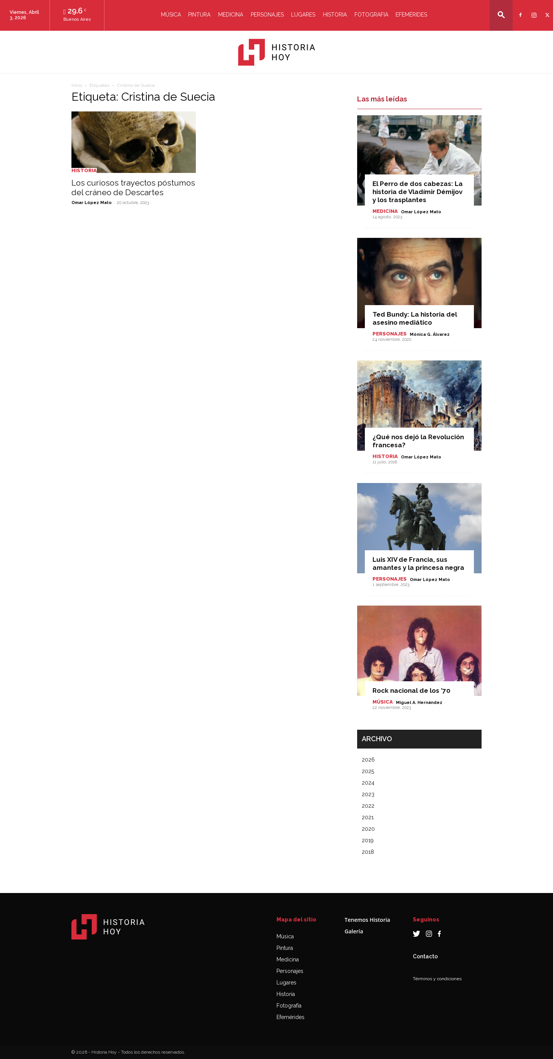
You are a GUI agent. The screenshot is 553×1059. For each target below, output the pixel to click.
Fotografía (288, 1006)
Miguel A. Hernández (419, 702)
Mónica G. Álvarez (430, 334)
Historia (335, 15)
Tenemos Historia (367, 919)
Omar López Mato (91, 202)
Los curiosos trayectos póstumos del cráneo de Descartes (133, 187)
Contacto (425, 956)
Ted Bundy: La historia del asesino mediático (415, 318)
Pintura (199, 15)
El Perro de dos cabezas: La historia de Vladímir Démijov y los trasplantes (418, 192)
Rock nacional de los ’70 (411, 690)
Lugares (303, 15)
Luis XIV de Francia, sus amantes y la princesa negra (418, 563)
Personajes (267, 15)
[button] (501, 15)
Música (171, 15)
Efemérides (411, 15)
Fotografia (371, 15)
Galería (353, 931)
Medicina (230, 15)
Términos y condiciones (437, 978)
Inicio (76, 85)
